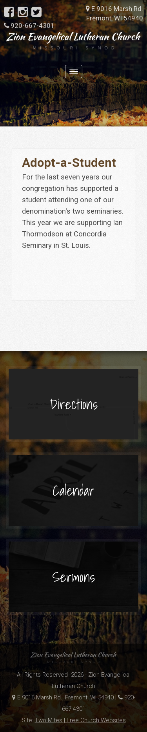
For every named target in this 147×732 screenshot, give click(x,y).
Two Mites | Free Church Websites (80, 720)
